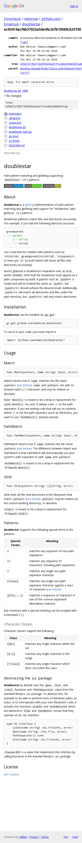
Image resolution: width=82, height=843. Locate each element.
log (24, 42)
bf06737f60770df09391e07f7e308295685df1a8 (51, 64)
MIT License (11, 774)
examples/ (15, 113)
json (75, 837)
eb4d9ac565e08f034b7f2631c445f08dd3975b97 (51, 68)
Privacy (33, 837)
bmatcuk (11, 24)
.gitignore (14, 118)
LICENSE (14, 141)
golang (29, 204)
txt (65, 837)
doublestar (31, 24)
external (31, 18)
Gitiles (23, 837)
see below (24, 385)
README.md (17, 145)
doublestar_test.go (20, 132)
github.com (51, 18)
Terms (45, 837)
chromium (12, 18)
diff (25, 72)
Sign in (74, 6)
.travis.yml (15, 122)
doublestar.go (12, 91)
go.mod (13, 136)
